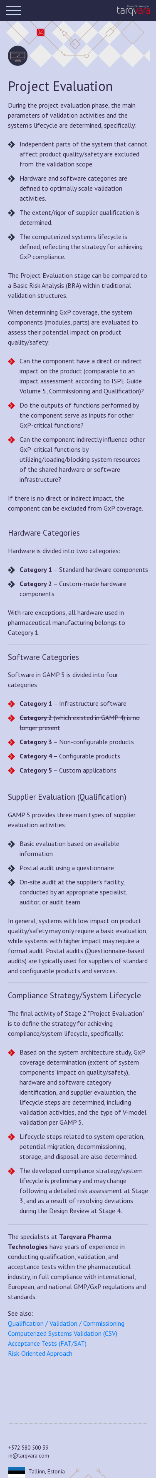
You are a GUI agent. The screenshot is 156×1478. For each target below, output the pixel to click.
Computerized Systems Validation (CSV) (62, 1333)
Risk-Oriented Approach (40, 1353)
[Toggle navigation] (14, 10)
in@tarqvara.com (28, 1455)
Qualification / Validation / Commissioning (66, 1323)
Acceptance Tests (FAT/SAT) (47, 1343)
